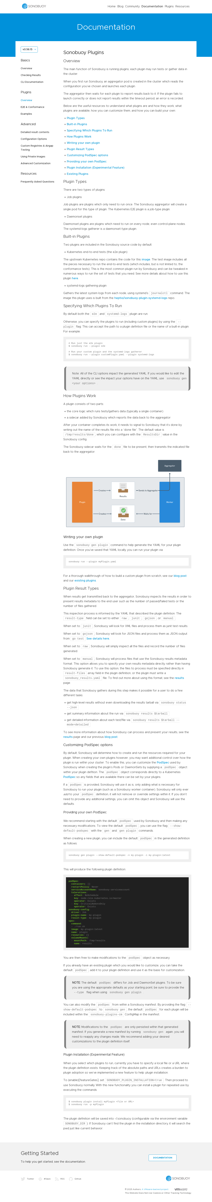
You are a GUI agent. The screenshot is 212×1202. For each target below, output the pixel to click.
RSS (60, 1179)
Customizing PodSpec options (87, 155)
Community (132, 6)
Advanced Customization (35, 163)
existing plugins (85, 580)
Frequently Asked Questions (37, 182)
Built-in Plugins (77, 124)
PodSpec (163, 762)
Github (75, 1179)
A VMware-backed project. (165, 1189)
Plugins (169, 6)
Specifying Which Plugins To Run (89, 130)
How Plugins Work (79, 136)
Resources (182, 6)
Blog (120, 6)
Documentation (152, 6)
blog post (180, 576)
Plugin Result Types (80, 149)
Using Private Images (33, 156)
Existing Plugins (77, 174)
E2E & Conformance (32, 107)
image (146, 259)
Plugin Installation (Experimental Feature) (95, 167)
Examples (26, 114)
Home (112, 6)
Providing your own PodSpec (87, 161)
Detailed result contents (35, 132)
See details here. (98, 638)
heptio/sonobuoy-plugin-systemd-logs (140, 298)
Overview (26, 68)
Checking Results (31, 75)
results (179, 678)
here (75, 278)
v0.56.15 (27, 49)
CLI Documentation (32, 82)
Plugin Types (76, 118)
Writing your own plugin (83, 143)
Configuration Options (34, 139)
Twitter (27, 1179)
